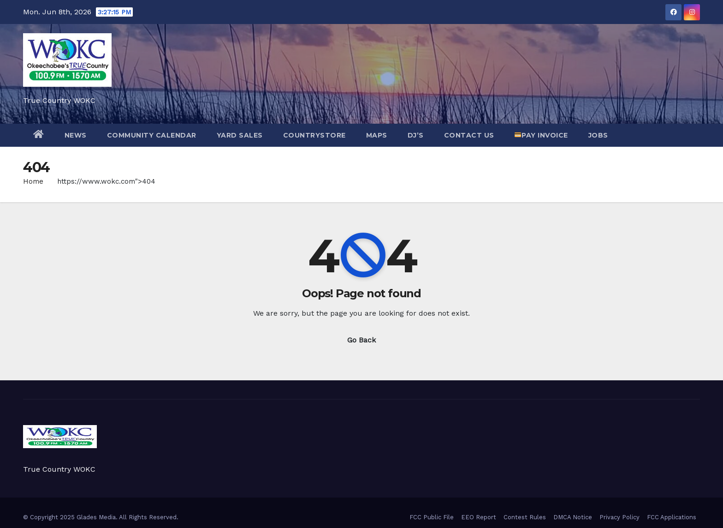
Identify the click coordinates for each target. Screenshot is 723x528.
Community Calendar (151, 135)
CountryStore (314, 135)
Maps (376, 135)
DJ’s (416, 135)
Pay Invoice (541, 135)
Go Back (361, 340)
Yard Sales (240, 135)
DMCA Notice (572, 517)
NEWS (76, 135)
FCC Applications (671, 517)
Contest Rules (525, 517)
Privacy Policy (619, 517)
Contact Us (469, 135)
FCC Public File (431, 517)
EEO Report (478, 517)
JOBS (598, 135)
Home (33, 181)
